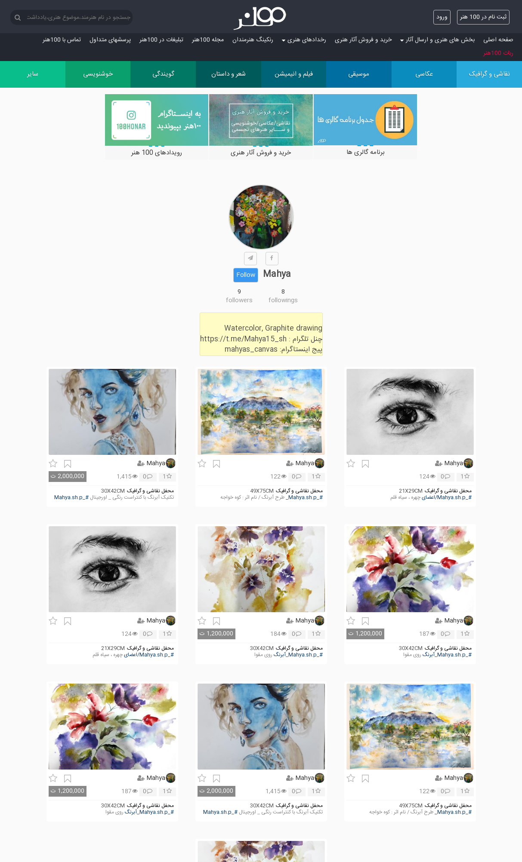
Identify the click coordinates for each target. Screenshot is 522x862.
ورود (442, 17)
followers (239, 300)
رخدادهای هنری (304, 40)
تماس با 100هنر (62, 40)
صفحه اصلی (498, 40)
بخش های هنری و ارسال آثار (437, 40)
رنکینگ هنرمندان (252, 40)
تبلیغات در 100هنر (161, 40)
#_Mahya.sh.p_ (304, 497)
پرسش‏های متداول (110, 40)
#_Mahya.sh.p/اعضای (447, 497)
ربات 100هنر (498, 53)
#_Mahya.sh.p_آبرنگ (447, 655)
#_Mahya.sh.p (71, 497)
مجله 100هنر (208, 40)
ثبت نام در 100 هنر (483, 17)
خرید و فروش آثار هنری (363, 40)
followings (283, 300)
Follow (245, 275)
